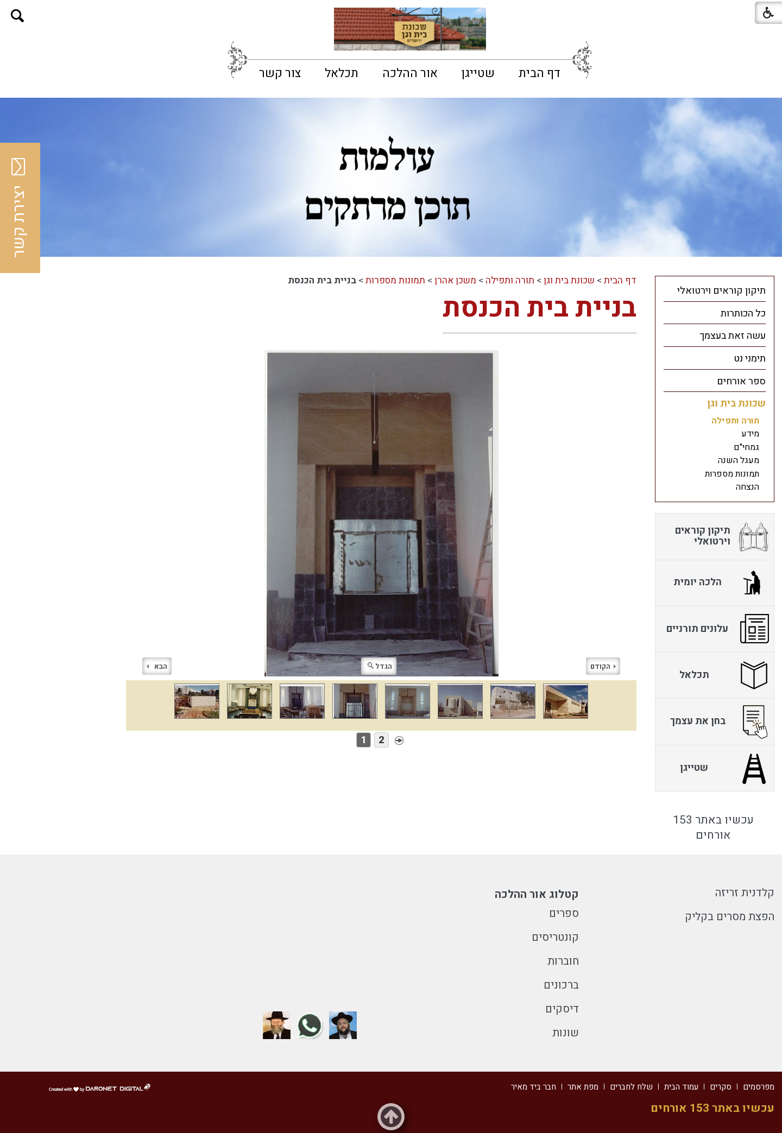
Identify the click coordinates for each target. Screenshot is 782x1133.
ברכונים (561, 985)
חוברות (563, 961)
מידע (750, 433)
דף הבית (539, 73)
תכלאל (341, 73)
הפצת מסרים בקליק (729, 917)
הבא (157, 666)
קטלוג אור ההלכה (537, 894)
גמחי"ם (746, 447)
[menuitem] (539, 73)
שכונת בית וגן (569, 280)
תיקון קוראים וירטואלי (721, 290)
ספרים (564, 913)
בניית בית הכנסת (539, 308)
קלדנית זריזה (744, 893)
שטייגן (478, 73)
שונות (565, 1033)
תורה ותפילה (509, 280)
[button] (17, 16)
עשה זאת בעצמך (732, 335)
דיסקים (562, 1009)
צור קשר (280, 73)
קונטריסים (555, 937)
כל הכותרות (743, 313)
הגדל (380, 666)
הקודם (603, 666)
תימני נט (750, 358)
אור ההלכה (410, 73)
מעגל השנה (738, 460)
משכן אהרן (455, 280)
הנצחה (747, 486)
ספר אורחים (741, 381)
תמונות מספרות (395, 280)
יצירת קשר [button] (19, 208)
